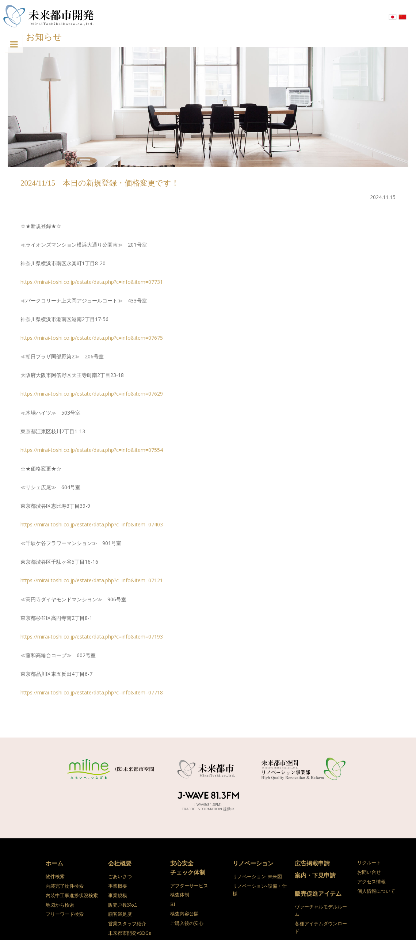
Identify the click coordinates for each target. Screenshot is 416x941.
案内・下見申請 (315, 875)
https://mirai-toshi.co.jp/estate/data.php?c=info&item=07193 (91, 636)
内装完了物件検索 (65, 886)
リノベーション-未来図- (258, 876)
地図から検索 (60, 905)
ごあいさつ (120, 876)
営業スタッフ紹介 (127, 923)
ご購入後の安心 (186, 923)
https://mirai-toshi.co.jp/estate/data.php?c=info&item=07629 (91, 393)
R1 (172, 904)
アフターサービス (189, 885)
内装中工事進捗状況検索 (72, 895)
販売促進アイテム (318, 893)
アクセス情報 (371, 881)
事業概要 (117, 886)
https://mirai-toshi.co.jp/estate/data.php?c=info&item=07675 (91, 337)
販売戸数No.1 (122, 905)
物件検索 (55, 876)
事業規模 (117, 895)
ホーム (54, 863)
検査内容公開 (184, 914)
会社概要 (119, 863)
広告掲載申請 (312, 863)
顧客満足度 (120, 914)
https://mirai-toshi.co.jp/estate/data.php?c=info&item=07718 (91, 692)
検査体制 (179, 895)
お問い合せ (369, 872)
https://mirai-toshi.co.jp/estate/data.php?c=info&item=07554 (91, 449)
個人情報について (376, 891)
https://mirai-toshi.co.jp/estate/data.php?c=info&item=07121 (91, 580)
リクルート (369, 862)
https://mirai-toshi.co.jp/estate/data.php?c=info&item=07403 (91, 524)
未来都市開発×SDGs (129, 933)
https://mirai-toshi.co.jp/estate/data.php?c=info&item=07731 (91, 281)
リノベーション (253, 863)
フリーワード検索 (65, 914)
